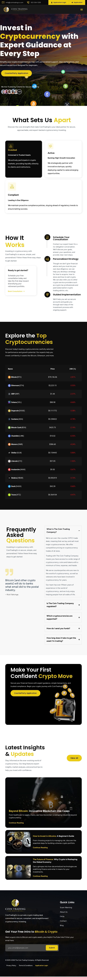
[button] (81, 10)
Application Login (41, 966)
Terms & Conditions (26, 966)
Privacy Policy (11, 966)
